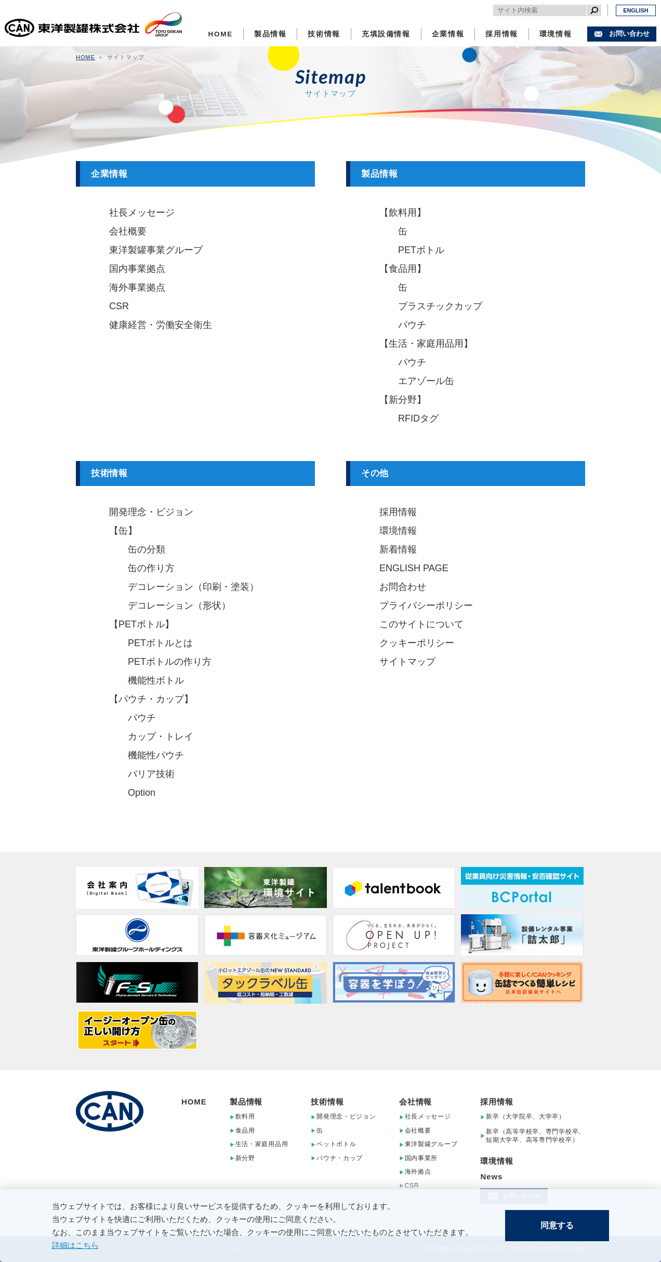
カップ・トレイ (160, 736)
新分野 (245, 1158)
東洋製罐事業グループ (156, 250)
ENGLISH (635, 10)
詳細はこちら (75, 1245)
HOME (220, 34)
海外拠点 (418, 1171)
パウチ (412, 325)
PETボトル (421, 250)
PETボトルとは (160, 643)
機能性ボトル (156, 680)
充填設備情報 (386, 34)
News (491, 1176)
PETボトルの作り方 (169, 661)
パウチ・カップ (339, 1158)
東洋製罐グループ (431, 1144)
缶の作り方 (151, 568)
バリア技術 (151, 774)
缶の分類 (146, 549)
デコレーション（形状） (179, 605)
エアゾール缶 (426, 381)
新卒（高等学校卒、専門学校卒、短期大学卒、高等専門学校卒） (535, 1135)
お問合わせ (402, 587)
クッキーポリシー (416, 643)
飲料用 (245, 1116)
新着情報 (398, 549)
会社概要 (128, 231)
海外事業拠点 (137, 287)
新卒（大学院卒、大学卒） (525, 1116)
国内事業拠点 (137, 269)
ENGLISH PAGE (413, 568)
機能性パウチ (156, 755)
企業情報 (448, 34)
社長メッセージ (142, 212)
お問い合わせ (629, 33)
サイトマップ (407, 661)
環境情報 (555, 34)
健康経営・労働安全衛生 (160, 325)
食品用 (245, 1130)
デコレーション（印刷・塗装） (193, 587)
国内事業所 (421, 1158)
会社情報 (415, 1102)
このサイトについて (421, 624)
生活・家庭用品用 (261, 1144)
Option (141, 792)
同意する (557, 1225)
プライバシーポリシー (426, 605)
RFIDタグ (418, 418)
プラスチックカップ (440, 306)
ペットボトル (336, 1144)
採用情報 (501, 34)
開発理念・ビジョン (151, 512)
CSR (119, 306)
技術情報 (324, 34)
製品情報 (270, 34)
